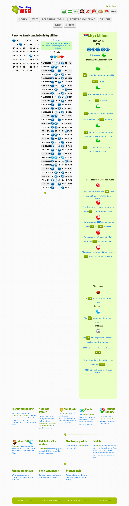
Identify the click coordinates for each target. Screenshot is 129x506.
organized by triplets (106, 419)
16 (86, 256)
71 (94, 241)
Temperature (105, 19)
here (109, 500)
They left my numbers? (23, 408)
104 (102, 119)
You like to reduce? (44, 410)
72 (107, 192)
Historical (23, 19)
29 (88, 338)
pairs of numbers (88, 415)
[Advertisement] (98, 165)
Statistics (70, 25)
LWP (59, 500)
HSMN (86, 500)
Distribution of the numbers (47, 442)
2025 (98, 352)
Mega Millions (98, 35)
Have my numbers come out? (53, 19)
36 (85, 94)
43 (97, 100)
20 (86, 132)
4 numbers (81, 445)
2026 (102, 364)
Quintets (97, 441)
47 (90, 298)
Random (58, 25)
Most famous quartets (76, 441)
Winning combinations (22, 470)
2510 (95, 81)
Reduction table (73, 470)
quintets (98, 445)
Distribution (43, 449)
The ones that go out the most (82, 19)
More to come (70, 408)
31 (85, 75)
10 (85, 113)
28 (89, 318)
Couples (89, 409)
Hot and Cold (23, 441)
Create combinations (49, 470)
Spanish (108, 6)
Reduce (35, 19)
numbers (66, 413)
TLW (31, 500)
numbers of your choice (20, 415)
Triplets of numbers (110, 410)
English (114, 6)
